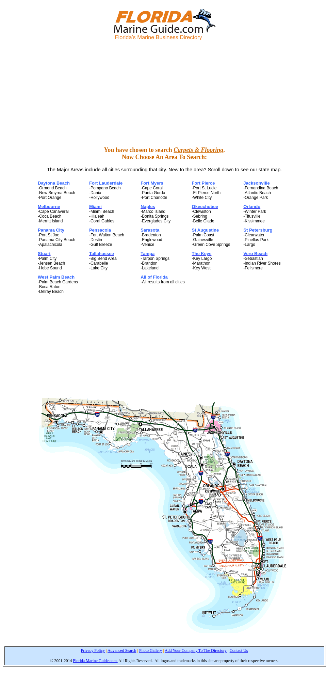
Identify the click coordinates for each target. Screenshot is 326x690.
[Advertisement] (164, 93)
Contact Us (239, 650)
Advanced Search (122, 650)
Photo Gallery (150, 650)
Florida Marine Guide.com (95, 660)
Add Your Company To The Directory (196, 650)
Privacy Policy (93, 650)
